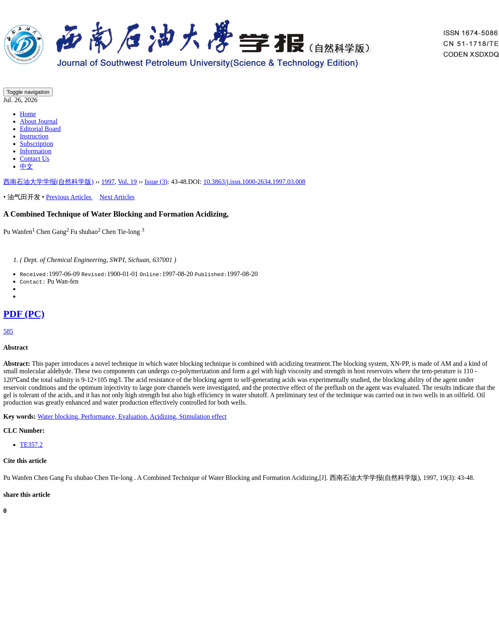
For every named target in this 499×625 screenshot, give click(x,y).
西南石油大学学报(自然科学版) (48, 181)
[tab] (249, 347)
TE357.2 (31, 444)
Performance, (99, 416)
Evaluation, (134, 416)
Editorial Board (40, 128)
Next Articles (117, 196)
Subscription (36, 143)
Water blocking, (59, 416)
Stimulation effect (203, 416)
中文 (26, 166)
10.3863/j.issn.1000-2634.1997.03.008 (254, 181)
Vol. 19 (127, 181)
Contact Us (35, 158)
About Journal (38, 121)
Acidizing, (164, 416)
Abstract (15, 347)
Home (28, 113)
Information (35, 151)
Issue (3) (156, 181)
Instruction (34, 136)
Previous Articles (69, 196)
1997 (107, 181)
